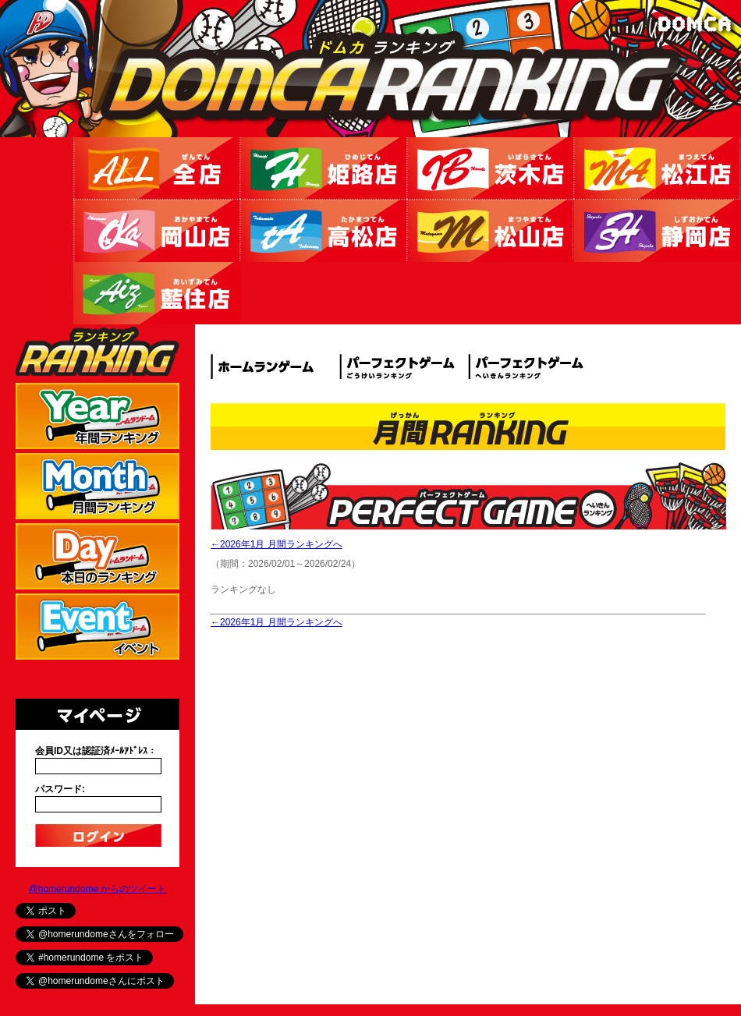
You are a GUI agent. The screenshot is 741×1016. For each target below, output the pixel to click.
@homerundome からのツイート (98, 888)
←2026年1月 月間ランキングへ (276, 544)
